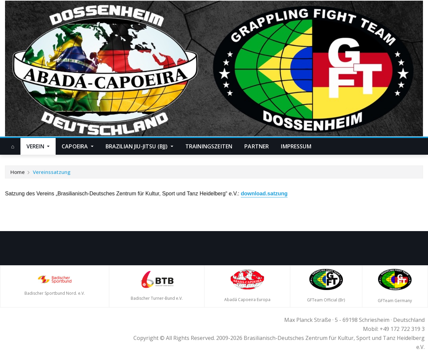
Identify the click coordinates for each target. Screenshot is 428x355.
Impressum (296, 146)
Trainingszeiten (208, 146)
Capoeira (78, 146)
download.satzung (264, 194)
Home (17, 172)
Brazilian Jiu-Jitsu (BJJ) (139, 146)
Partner (256, 146)
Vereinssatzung (51, 172)
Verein (38, 146)
